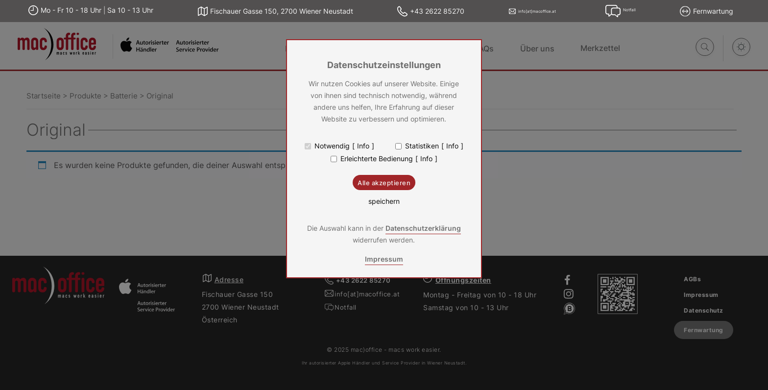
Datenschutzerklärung (423, 228)
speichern (384, 201)
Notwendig (332, 146)
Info (363, 146)
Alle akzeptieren (384, 183)
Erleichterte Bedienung (376, 159)
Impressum (384, 259)
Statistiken (422, 146)
